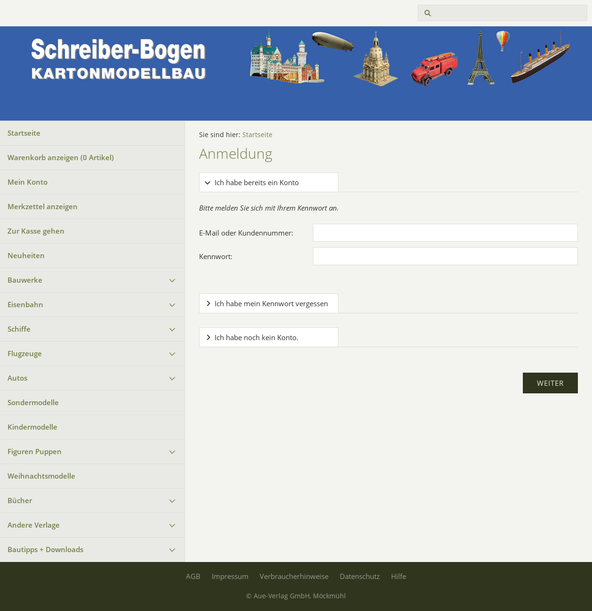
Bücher (20, 500)
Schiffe (19, 329)
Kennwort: (215, 256)
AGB (193, 576)
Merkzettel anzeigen (43, 206)
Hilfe (398, 576)
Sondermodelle (33, 402)
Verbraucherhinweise (294, 576)
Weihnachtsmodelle (41, 476)
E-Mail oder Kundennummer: (246, 232)
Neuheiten (26, 255)
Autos (17, 378)
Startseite (24, 133)
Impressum (230, 576)
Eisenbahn (25, 304)
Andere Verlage (34, 525)
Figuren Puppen (35, 451)
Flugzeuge (25, 353)
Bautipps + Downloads (45, 549)
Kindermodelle (32, 427)
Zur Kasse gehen (36, 231)
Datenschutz (360, 576)
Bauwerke (25, 280)
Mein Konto (28, 182)
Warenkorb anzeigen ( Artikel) (61, 157)
